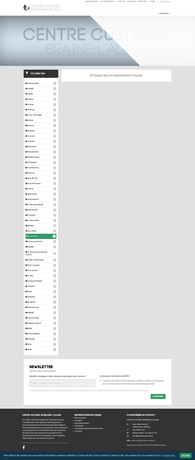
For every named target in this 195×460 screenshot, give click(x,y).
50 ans (41, 275)
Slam (41, 349)
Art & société (41, 220)
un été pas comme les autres (41, 253)
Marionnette (41, 152)
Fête (41, 344)
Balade (41, 246)
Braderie (41, 302)
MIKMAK (41, 312)
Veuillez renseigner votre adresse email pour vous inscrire (58, 376)
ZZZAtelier (41, 162)
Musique (41, 131)
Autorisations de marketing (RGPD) (115, 376)
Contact (78, 431)
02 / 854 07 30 (139, 430)
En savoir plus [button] (168, 455)
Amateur (41, 297)
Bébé (41, 328)
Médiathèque (41, 157)
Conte (41, 188)
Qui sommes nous (108, 1)
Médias (41, 225)
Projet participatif (41, 204)
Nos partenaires (82, 423)
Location (121, 1)
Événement (41, 210)
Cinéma (41, 109)
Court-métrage (41, 115)
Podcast (41, 339)
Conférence (41, 167)
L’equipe (78, 421)
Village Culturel (41, 323)
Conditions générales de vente (89, 429)
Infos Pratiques (91, 1)
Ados (41, 291)
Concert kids (41, 318)
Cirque (41, 104)
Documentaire (41, 183)
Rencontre (41, 236)
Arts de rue (41, 178)
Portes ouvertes (41, 241)
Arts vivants (41, 270)
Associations (41, 199)
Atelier (41, 94)
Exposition (41, 146)
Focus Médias (41, 333)
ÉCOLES (152, 1)
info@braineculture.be (143, 436)
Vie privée (79, 426)
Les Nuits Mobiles (41, 281)
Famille (41, 88)
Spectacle (41, 194)
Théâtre (41, 141)
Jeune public (41, 83)
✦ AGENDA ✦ (164, 14)
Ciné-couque (41, 265)
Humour (41, 125)
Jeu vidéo (41, 231)
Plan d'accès (80, 418)
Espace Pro (143, 1)
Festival (41, 173)
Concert (41, 136)
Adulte (41, 99)
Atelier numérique (41, 260)
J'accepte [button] (186, 455)
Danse (41, 120)
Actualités (131, 1)
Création (41, 215)
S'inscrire (158, 397)
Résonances (41, 307)
